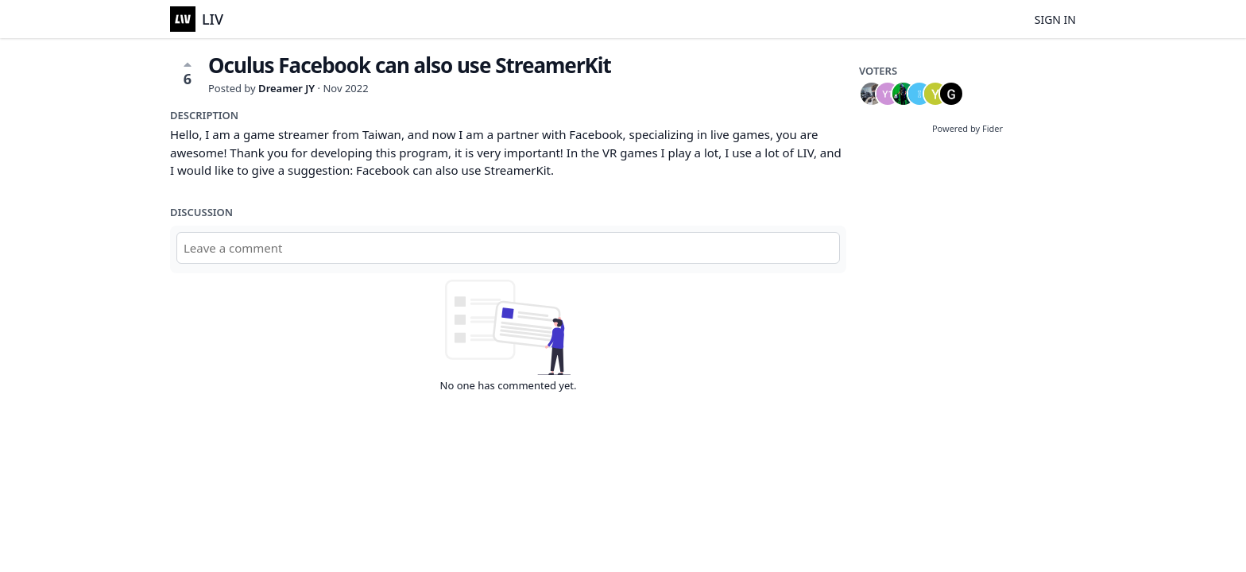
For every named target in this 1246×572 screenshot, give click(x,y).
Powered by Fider (967, 128)
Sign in (1055, 19)
